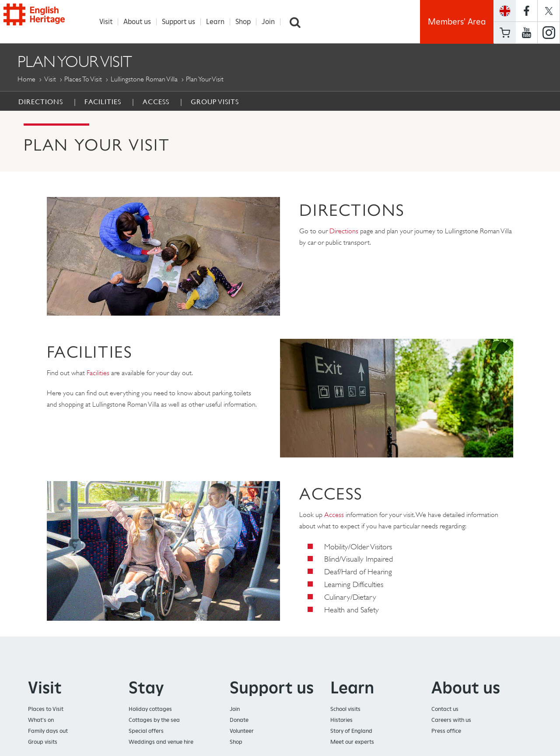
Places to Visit (83, 79)
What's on (41, 720)
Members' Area (457, 21)
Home (26, 79)
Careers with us (451, 720)
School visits (345, 709)
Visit (109, 21)
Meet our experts (352, 741)
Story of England (351, 731)
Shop (247, 21)
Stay (146, 687)
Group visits (42, 741)
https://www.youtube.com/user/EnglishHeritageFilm (526, 33)
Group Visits (215, 101)
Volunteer (242, 731)
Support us (182, 21)
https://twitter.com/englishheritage (549, 10)
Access (156, 101)
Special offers (146, 731)
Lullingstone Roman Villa (144, 79)
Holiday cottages (150, 709)
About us (141, 21)
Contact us (444, 709)
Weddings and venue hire (161, 741)
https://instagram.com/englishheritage (549, 33)
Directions (40, 101)
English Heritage (47, 19)
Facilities (102, 101)
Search (299, 21)
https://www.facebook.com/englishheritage (526, 10)
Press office (446, 731)
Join (272, 21)
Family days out (48, 731)
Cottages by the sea (154, 720)
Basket (505, 32)
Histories (341, 720)
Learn (219, 21)
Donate (239, 720)
